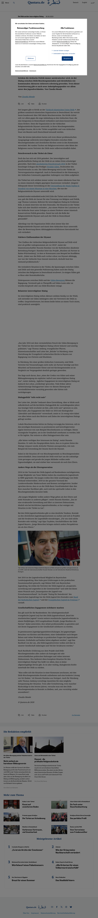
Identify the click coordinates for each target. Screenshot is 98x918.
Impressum (32, 70)
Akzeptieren (67, 58)
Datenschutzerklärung (21, 41)
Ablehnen (31, 58)
